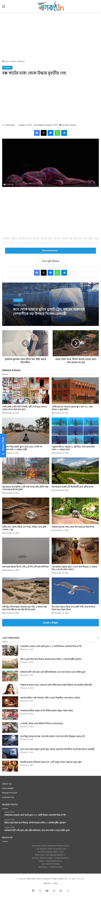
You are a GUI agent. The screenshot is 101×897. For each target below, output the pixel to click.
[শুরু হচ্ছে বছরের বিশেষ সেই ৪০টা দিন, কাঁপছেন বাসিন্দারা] (25, 551)
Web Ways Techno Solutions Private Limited (45, 879)
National (21, 61)
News (13, 61)
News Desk (10, 125)
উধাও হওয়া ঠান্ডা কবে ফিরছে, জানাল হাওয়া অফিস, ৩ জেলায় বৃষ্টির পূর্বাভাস (50, 659)
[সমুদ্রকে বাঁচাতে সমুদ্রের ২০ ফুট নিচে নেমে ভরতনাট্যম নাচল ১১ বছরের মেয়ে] (75, 430)
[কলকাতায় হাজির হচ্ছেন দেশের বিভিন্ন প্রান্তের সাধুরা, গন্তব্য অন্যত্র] (10, 714)
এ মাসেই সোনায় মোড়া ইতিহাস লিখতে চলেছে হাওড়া (41, 723)
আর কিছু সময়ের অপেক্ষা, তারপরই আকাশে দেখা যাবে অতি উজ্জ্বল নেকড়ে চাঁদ (52, 736)
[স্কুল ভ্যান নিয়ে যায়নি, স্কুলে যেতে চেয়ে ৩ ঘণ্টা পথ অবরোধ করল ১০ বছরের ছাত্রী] (25, 430)
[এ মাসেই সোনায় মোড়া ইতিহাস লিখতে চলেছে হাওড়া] (10, 727)
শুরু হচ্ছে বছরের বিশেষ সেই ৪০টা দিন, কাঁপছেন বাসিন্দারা (25, 567)
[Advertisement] (50, 36)
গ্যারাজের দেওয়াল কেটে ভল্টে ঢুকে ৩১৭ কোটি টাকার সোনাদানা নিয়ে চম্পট (50, 646)
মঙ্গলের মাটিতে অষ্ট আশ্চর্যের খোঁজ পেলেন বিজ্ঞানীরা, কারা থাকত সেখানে (50, 698)
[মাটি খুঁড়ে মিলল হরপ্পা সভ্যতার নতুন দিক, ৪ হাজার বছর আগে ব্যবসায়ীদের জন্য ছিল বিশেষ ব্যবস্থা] (25, 590)
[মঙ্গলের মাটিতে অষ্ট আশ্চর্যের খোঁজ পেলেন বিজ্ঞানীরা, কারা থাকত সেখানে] (10, 701)
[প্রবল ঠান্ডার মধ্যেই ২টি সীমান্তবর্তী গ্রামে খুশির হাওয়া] (75, 470)
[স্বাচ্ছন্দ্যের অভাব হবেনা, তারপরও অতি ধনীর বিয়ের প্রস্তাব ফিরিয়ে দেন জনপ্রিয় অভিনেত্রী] (10, 688)
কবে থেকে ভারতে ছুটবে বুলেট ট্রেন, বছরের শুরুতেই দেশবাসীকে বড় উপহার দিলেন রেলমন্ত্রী (50, 311)
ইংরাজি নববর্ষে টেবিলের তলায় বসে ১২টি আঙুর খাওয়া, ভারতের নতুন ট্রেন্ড (51, 762)
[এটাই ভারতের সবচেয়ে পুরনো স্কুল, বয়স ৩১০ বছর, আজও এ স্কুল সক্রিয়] (75, 390)
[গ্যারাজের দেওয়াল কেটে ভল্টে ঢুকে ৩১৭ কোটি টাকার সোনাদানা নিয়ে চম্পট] (10, 650)
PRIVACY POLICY (9, 793)
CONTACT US (8, 797)
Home (5, 61)
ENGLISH (47, 883)
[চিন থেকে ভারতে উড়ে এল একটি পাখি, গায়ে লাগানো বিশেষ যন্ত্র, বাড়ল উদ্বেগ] (75, 590)
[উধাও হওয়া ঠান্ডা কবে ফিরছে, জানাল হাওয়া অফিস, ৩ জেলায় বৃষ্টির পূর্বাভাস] (10, 663)
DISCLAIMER (7, 788)
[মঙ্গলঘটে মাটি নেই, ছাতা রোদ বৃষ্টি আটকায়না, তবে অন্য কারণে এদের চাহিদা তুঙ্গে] (10, 676)
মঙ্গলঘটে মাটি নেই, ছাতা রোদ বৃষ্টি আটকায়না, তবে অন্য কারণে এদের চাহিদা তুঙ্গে (52, 672)
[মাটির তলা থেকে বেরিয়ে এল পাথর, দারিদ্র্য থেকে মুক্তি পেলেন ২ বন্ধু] (25, 511)
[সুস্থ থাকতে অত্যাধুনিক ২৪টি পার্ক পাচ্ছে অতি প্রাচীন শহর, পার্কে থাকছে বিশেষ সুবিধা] (25, 470)
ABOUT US (6, 784)
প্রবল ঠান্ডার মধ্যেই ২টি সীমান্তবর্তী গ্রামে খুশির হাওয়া (72, 487)
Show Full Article (50, 250)
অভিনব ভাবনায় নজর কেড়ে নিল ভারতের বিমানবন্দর (73, 527)
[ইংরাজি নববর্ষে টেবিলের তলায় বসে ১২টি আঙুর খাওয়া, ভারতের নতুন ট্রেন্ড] (10, 766)
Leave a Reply (50, 622)
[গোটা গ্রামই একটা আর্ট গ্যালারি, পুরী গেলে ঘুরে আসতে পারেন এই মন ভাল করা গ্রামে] (25, 390)
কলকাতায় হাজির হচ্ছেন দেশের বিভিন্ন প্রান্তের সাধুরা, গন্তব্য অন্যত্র (46, 710)
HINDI (55, 883)
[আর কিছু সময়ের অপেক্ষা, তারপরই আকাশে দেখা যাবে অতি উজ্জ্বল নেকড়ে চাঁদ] (10, 740)
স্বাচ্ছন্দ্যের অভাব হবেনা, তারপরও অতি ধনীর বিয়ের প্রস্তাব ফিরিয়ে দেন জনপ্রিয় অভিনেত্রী (56, 685)
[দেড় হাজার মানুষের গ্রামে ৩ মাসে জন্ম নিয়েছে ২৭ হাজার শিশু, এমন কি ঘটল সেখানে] (75, 551)
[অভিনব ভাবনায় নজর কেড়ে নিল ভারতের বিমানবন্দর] (75, 511)
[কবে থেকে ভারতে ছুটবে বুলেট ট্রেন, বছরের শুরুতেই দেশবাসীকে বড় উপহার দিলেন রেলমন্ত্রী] (10, 753)
